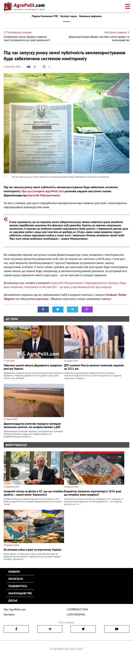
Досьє (12, 600)
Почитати (15, 579)
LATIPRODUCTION (77, 609)
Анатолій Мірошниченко (43, 195)
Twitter (122, 295)
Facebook (111, 295)
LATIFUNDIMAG (76, 614)
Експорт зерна (68, 16)
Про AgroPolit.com (15, 609)
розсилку (43, 299)
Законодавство (20, 593)
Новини (14, 571)
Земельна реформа (90, 16)
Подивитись (17, 586)
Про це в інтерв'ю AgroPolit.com (43, 191)
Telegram (9, 299)
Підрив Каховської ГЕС (45, 16)
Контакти (9, 614)
